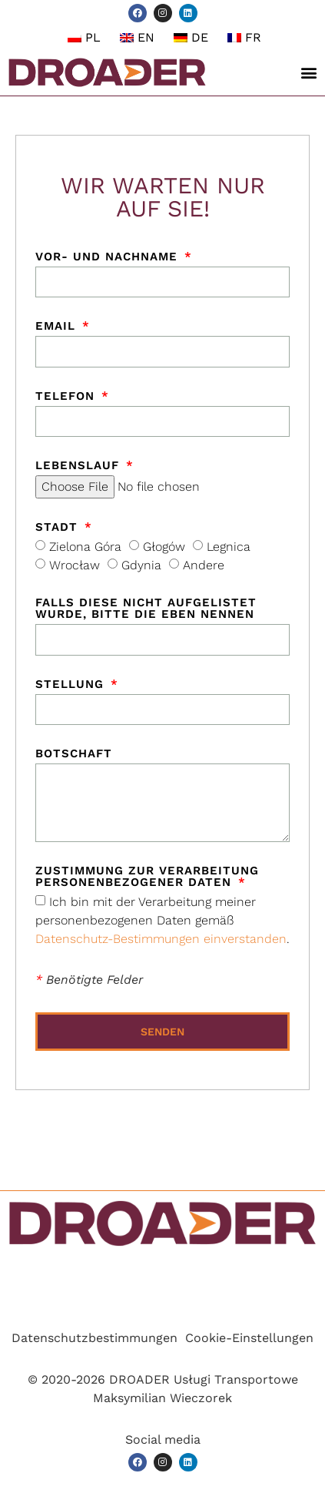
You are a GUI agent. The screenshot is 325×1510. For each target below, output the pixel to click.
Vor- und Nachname (108, 257)
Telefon (67, 397)
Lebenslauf (79, 466)
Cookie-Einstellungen (249, 1337)
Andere (203, 565)
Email (57, 326)
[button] (309, 73)
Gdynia (141, 565)
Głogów (164, 546)
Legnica (228, 546)
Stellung (71, 685)
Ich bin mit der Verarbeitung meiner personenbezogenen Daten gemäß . (162, 920)
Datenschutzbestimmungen (94, 1337)
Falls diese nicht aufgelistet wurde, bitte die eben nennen (146, 609)
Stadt (58, 528)
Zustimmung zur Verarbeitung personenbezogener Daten (147, 877)
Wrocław (74, 565)
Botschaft (73, 754)
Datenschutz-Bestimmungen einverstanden (161, 938)
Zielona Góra (85, 546)
